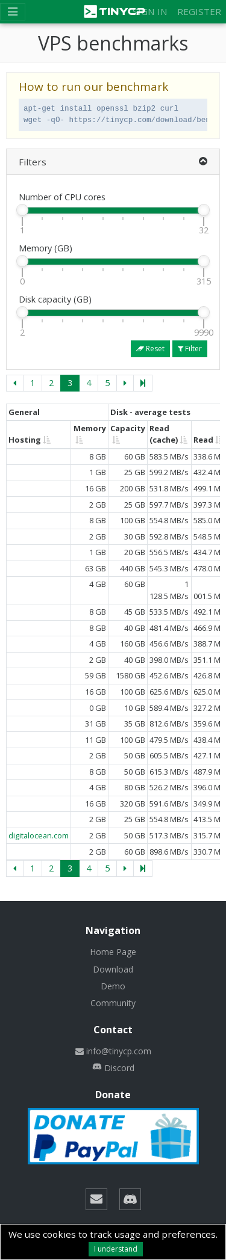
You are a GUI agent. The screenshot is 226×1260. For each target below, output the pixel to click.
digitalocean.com (38, 835)
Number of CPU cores (62, 197)
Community (113, 1003)
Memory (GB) (45, 248)
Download (113, 969)
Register (199, 11)
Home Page (113, 951)
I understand (115, 1249)
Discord (113, 1068)
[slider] (22, 210)
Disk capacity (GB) (55, 299)
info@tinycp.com (113, 1051)
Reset (150, 348)
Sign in (150, 11)
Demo (113, 986)
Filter (190, 348)
